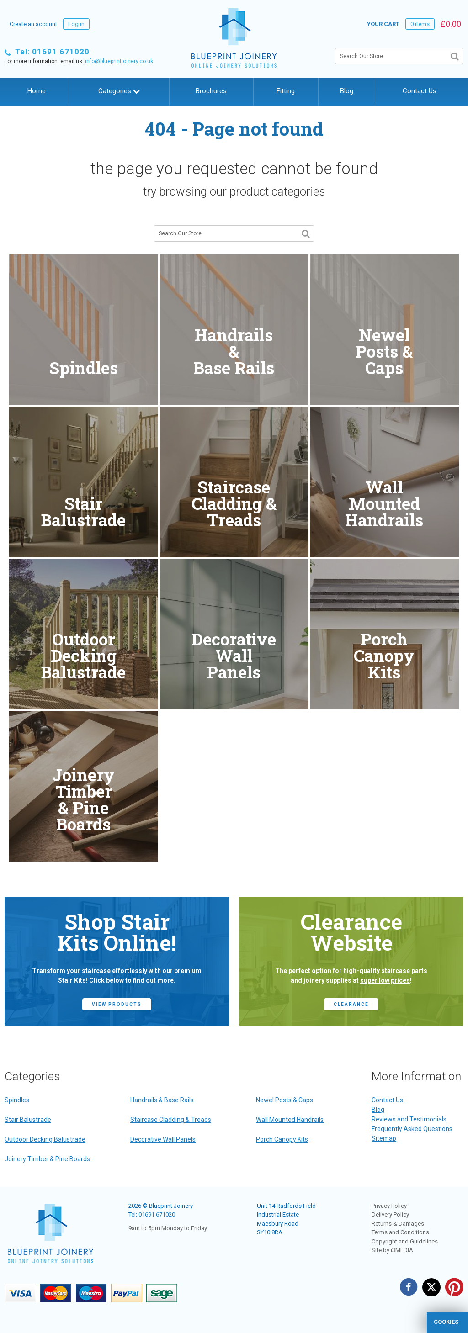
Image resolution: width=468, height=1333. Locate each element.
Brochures (211, 91)
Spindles (17, 1100)
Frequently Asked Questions (412, 1128)
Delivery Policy (390, 1214)
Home (36, 91)
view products (117, 1004)
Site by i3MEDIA (392, 1250)
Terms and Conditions (400, 1232)
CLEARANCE (351, 1004)
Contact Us (419, 91)
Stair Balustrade (28, 1119)
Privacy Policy (389, 1205)
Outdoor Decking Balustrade (45, 1139)
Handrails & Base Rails (162, 1100)
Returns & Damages (398, 1223)
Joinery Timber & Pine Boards (47, 1159)
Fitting (286, 91)
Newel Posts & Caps (284, 1100)
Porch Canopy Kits (282, 1139)
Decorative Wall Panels (163, 1139)
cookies (446, 1321)
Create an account (33, 24)
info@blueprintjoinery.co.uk (119, 61)
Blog (346, 91)
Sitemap (384, 1138)
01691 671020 (156, 1214)
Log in (76, 24)
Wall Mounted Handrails (290, 1119)
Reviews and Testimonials (409, 1119)
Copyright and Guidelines (405, 1241)
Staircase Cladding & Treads (170, 1119)
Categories (119, 91)
